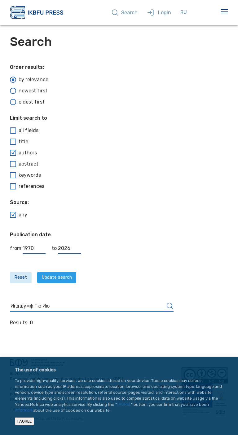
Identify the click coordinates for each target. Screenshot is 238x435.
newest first (28, 91)
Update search (57, 277)
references (27, 186)
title (19, 142)
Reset (20, 277)
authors (23, 153)
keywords (25, 175)
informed (23, 410)
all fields (24, 130)
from (28, 248)
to (66, 248)
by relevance (29, 80)
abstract (24, 164)
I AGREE (124, 404)
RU (183, 12)
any (18, 215)
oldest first (27, 102)
